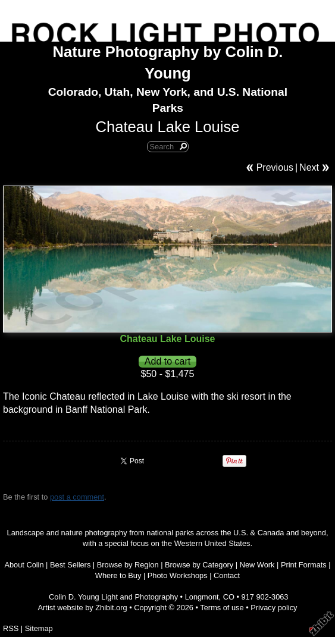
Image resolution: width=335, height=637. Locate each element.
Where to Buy (118, 575)
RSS (10, 628)
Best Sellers (70, 564)
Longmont (202, 596)
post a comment (77, 496)
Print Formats (304, 564)
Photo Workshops (178, 575)
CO (228, 596)
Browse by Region (128, 564)
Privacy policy (274, 607)
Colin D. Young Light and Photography (113, 596)
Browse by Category (199, 564)
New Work (257, 564)
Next (309, 167)
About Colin (23, 564)
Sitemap (39, 628)
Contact (227, 575)
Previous (274, 167)
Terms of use (221, 607)
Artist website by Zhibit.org (82, 607)
